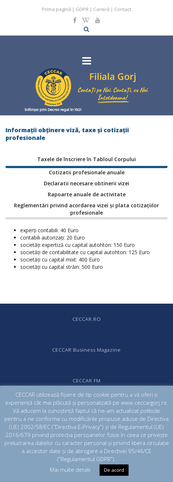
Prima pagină (56, 9)
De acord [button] (114, 470)
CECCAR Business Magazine (86, 349)
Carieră (101, 9)
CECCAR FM (87, 380)
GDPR (82, 9)
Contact (122, 9)
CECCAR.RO (86, 319)
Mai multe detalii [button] (70, 469)
